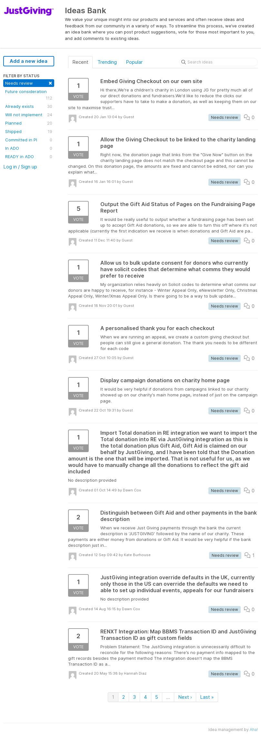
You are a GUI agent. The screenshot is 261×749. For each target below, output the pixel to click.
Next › (185, 697)
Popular (134, 62)
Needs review (28, 82)
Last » (207, 697)
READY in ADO (28, 156)
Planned (28, 123)
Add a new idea (28, 61)
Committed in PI (28, 140)
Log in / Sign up (20, 167)
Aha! (254, 729)
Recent (80, 62)
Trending (107, 62)
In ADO (28, 148)
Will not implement (28, 114)
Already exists (28, 106)
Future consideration (28, 95)
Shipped (28, 131)
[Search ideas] (218, 62)
